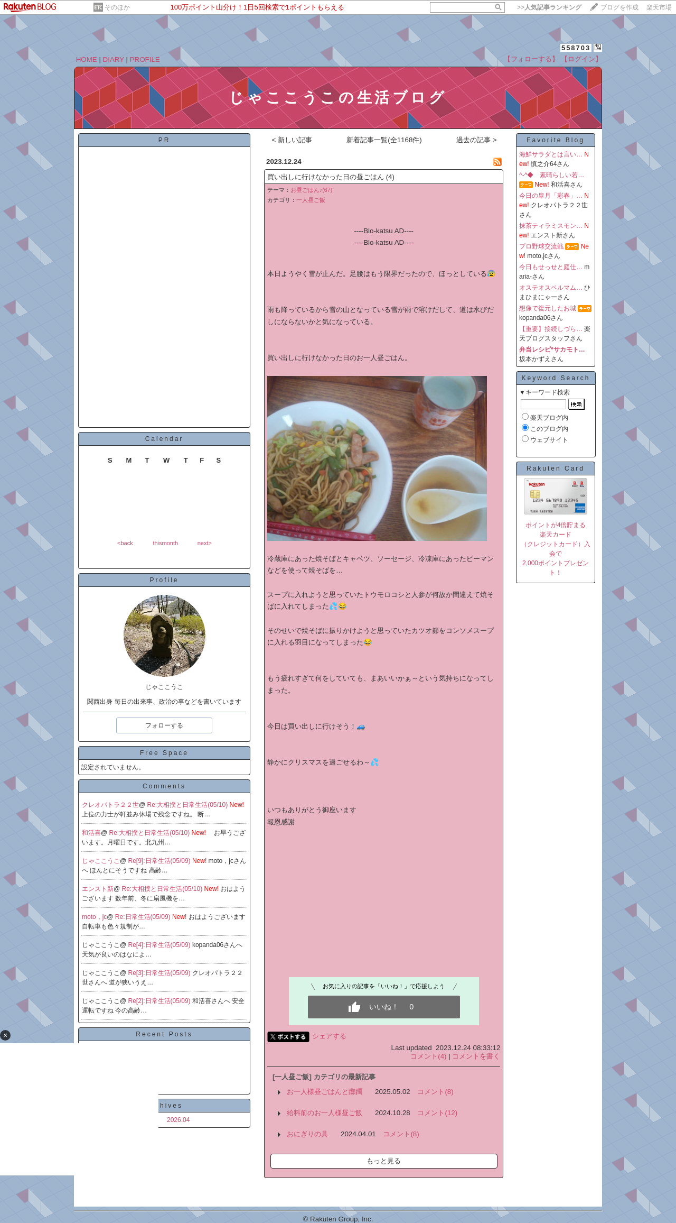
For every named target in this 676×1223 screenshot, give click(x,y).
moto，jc (94, 917)
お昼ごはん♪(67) (311, 190)
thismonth (165, 543)
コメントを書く (476, 1056)
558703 (575, 48)
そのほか (117, 7)
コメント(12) (437, 1113)
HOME (86, 59)
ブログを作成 (619, 7)
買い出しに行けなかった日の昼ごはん (325, 177)
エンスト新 (98, 889)
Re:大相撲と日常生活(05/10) (188, 804)
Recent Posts (164, 1034)
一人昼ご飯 (310, 200)
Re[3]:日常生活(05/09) (160, 973)
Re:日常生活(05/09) (143, 917)
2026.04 (178, 1120)
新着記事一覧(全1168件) (384, 140)
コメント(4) (428, 1056)
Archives (164, 1105)
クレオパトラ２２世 (110, 804)
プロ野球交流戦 (541, 246)
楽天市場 (659, 7)
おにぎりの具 (307, 1134)
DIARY (113, 59)
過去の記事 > (476, 140)
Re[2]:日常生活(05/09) (160, 1001)
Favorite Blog (556, 140)
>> (549, 7)
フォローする (164, 725)
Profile (164, 580)
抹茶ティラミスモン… (551, 225)
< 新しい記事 (291, 140)
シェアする (329, 1036)
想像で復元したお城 (547, 308)
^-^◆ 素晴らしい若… (551, 175)
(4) (390, 177)
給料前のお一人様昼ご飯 (324, 1113)
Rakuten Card (556, 468)
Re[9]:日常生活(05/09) (160, 861)
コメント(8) (435, 1092)
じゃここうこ (101, 861)
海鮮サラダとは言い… (551, 154)
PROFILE (145, 59)
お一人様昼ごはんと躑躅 (324, 1092)
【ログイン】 (581, 59)
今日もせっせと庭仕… (551, 267)
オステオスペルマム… (551, 287)
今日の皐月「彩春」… (551, 195)
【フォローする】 (531, 59)
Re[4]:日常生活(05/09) (160, 945)
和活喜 (91, 832)
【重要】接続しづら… (551, 329)
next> (205, 543)
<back (125, 543)
